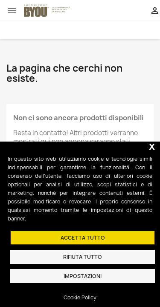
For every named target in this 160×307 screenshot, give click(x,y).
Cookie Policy (80, 297)
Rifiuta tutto (82, 257)
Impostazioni (83, 276)
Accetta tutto (83, 237)
